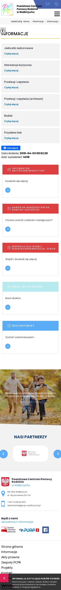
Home (26, 21)
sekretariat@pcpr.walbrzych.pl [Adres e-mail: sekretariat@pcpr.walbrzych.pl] (24, 505)
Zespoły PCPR (11, 562)
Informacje (36, 22)
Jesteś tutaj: (17, 21)
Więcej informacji (7, 190)
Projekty (7, 568)
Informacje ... (52, 22)
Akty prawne (10, 557)
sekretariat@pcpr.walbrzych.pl (48, 4)
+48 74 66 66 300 (56, 4)
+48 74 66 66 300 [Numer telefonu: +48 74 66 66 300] (16, 502)
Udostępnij (11, 148)
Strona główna (12, 547)
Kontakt (6, 573)
